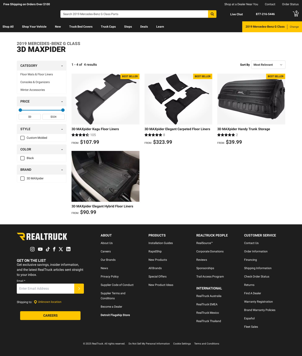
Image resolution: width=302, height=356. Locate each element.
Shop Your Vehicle (34, 26)
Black (30, 158)
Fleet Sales (251, 326)
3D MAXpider (35, 178)
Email (21, 280)
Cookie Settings (182, 343)
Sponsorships (205, 268)
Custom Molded (37, 137)
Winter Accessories (32, 89)
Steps (128, 26)
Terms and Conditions (206, 343)
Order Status (290, 4)
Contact (270, 4)
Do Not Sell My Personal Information (149, 343)
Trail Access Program (210, 276)
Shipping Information (258, 268)
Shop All (8, 26)
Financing (250, 259)
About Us (107, 243)
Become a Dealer (111, 306)
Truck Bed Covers (80, 26)
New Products (157, 259)
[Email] (45, 289)
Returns (249, 285)
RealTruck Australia (208, 296)
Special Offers (157, 276)
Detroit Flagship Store (115, 315)
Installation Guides (160, 243)
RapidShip (155, 251)
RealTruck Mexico (207, 312)
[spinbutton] (30, 117)
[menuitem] (8, 26)
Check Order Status (256, 276)
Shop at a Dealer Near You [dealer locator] (241, 4)
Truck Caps (108, 26)
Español (249, 318)
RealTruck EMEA (206, 304)
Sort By (245, 64)
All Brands (155, 268)
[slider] (20, 110)
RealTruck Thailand (208, 321)
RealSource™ (204, 243)
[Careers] (50, 315)
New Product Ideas (160, 285)
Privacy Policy (110, 276)
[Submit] (79, 289)
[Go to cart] (296, 14)
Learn (160, 26)
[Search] (138, 14)
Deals (144, 26)
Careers (106, 251)
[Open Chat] (233, 14)
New (58, 26)
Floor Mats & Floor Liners (36, 74)
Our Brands (108, 259)
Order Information (256, 251)
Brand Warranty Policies (259, 310)
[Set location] (47, 302)
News (104, 268)
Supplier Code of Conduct (117, 285)
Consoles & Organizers (35, 82)
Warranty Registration (258, 301)
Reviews (201, 259)
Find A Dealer (252, 293)
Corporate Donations (210, 251)
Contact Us (251, 243)
